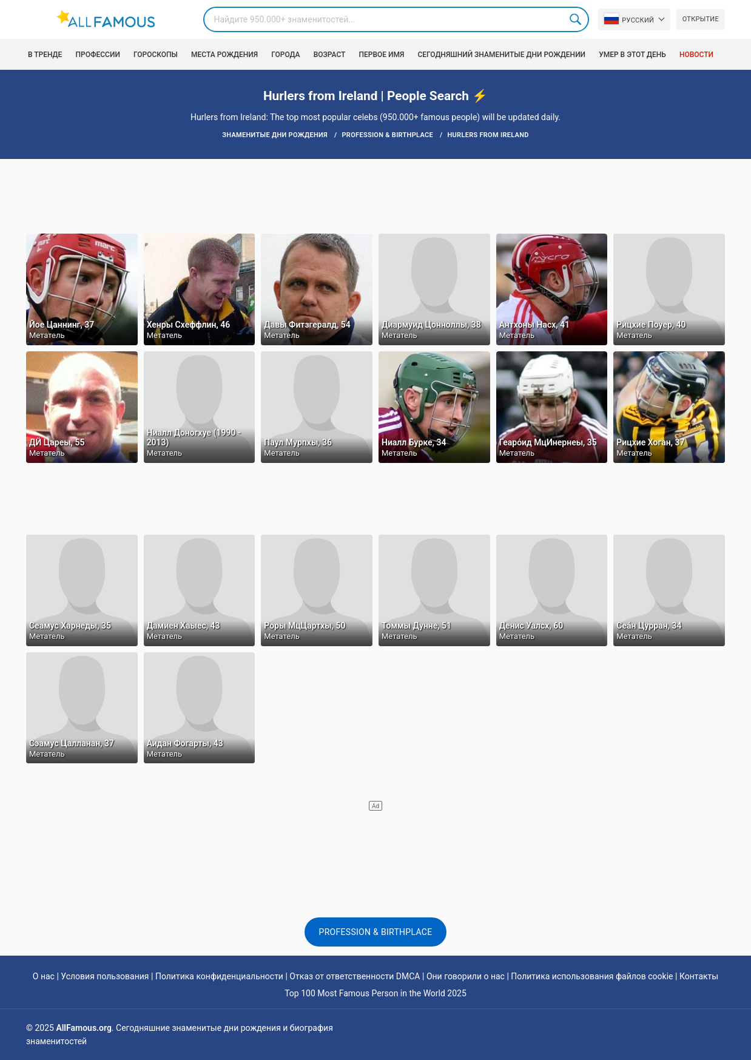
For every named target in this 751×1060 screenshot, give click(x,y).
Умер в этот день (632, 54)
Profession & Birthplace (376, 932)
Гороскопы (155, 54)
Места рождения (224, 54)
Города (285, 54)
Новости (696, 54)
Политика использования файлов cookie (592, 976)
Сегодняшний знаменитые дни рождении (501, 54)
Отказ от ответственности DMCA (354, 976)
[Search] (396, 19)
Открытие (700, 19)
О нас (44, 976)
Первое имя (381, 54)
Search (576, 19)
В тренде (45, 54)
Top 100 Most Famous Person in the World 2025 (375, 993)
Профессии (97, 54)
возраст (330, 54)
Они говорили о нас (465, 976)
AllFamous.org (83, 1028)
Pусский (629, 18)
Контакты (698, 976)
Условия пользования (105, 976)
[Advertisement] (375, 195)
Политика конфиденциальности (219, 976)
